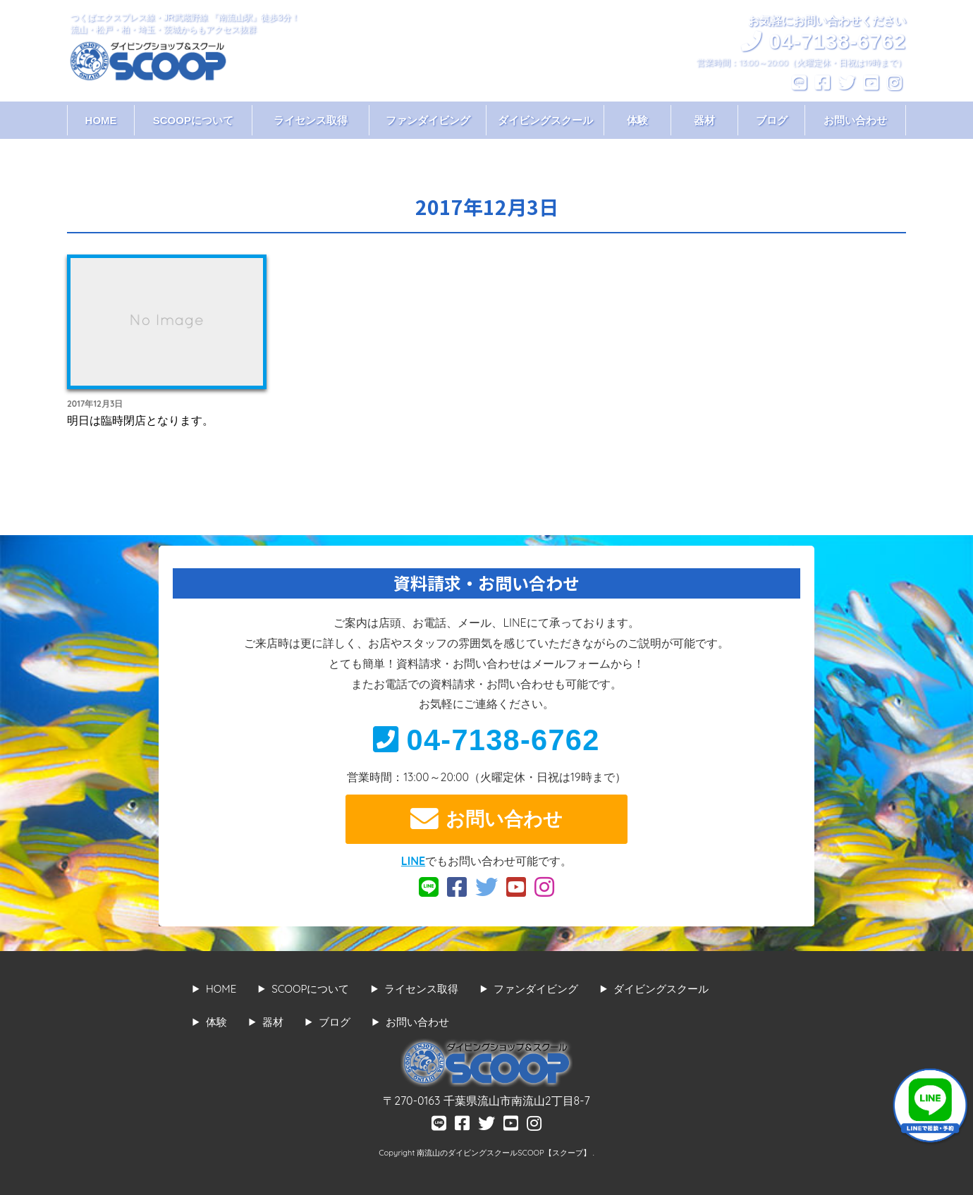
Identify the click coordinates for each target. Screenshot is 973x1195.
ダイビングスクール (545, 120)
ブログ (772, 120)
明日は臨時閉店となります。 (140, 420)
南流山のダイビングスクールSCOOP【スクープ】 (504, 1153)
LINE (413, 861)
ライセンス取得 (311, 120)
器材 (704, 120)
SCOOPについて (193, 120)
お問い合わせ (855, 120)
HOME (101, 120)
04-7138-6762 (486, 739)
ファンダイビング (428, 120)
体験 (637, 120)
